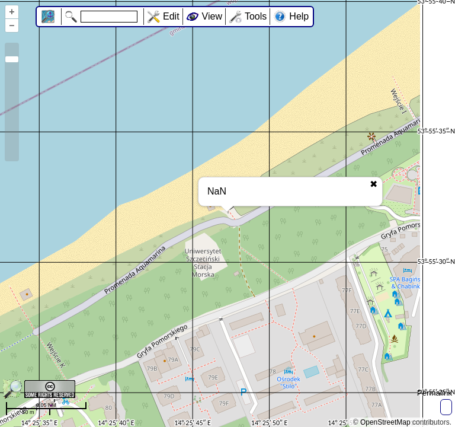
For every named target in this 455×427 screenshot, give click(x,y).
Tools (256, 16)
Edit (171, 16)
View (212, 16)
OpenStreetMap (385, 422)
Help (299, 16)
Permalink (434, 392)
